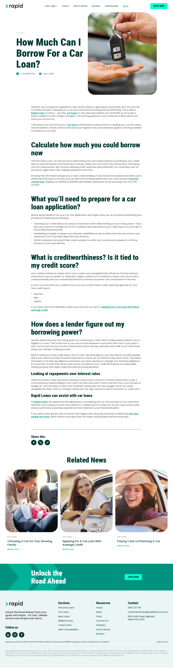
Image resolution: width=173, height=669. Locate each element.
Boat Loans (64, 616)
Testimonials (114, 6)
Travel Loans (64, 625)
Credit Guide (93, 643)
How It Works (83, 6)
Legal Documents (79, 643)
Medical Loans (65, 620)
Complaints (104, 643)
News (128, 6)
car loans (71, 113)
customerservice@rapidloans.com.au (148, 612)
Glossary (101, 625)
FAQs (99, 616)
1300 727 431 (134, 607)
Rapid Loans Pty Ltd (13, 643)
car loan (72, 124)
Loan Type (53, 6)
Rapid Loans (38, 113)
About (68, 6)
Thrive (165, 643)
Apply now (159, 6)
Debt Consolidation (68, 629)
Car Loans (63, 612)
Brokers (99, 6)
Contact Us (102, 620)
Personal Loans (66, 607)
